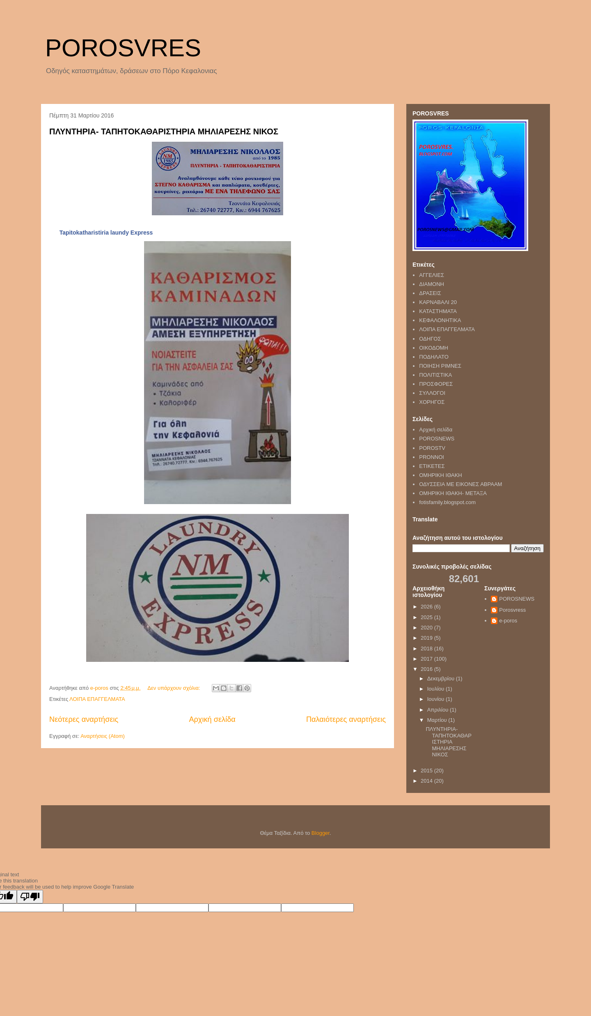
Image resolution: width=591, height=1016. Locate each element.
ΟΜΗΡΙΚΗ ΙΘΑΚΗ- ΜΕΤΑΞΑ (453, 493)
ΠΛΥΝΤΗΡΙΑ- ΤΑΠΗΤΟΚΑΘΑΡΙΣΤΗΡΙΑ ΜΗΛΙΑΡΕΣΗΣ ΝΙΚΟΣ (163, 131)
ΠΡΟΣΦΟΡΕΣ (436, 384)
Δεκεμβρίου (441, 678)
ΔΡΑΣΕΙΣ (430, 293)
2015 (427, 770)
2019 (427, 638)
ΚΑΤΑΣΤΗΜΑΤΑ (438, 311)
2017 (427, 659)
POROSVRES (123, 48)
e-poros (508, 620)
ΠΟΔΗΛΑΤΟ (434, 357)
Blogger (321, 833)
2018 (427, 648)
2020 (427, 627)
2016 (427, 669)
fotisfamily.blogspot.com (447, 502)
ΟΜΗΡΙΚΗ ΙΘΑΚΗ (440, 475)
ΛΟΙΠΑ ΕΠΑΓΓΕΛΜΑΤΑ (97, 699)
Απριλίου (438, 710)
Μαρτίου (438, 720)
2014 (427, 781)
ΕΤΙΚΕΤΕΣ (431, 466)
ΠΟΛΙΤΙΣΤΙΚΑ (435, 375)
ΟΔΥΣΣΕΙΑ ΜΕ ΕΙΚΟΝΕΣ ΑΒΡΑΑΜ (460, 484)
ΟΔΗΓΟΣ (430, 339)
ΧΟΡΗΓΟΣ (431, 402)
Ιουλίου (436, 689)
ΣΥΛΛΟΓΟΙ (432, 393)
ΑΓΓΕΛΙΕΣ (431, 275)
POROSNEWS (436, 438)
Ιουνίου (436, 699)
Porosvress (512, 610)
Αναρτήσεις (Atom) (102, 736)
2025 (427, 617)
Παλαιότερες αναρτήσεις (346, 719)
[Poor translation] (30, 896)
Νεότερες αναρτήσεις (83, 719)
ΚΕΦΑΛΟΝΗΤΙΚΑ (440, 320)
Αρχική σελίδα (212, 719)
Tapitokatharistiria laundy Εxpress (106, 232)
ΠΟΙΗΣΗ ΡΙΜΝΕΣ (440, 366)
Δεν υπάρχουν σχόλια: (174, 688)
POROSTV (432, 448)
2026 (427, 607)
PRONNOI (431, 457)
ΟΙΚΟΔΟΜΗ (433, 348)
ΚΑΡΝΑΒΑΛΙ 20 (438, 302)
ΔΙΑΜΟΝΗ (431, 284)
